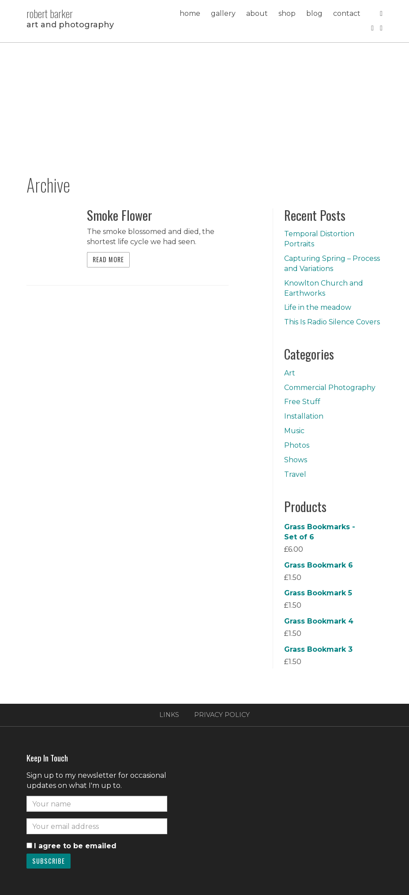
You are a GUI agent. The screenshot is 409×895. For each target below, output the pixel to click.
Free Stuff (302, 401)
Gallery (223, 13)
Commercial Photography (329, 387)
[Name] (96, 804)
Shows (295, 460)
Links (169, 715)
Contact (346, 13)
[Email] (96, 826)
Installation (303, 416)
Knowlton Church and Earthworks (323, 288)
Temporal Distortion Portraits (319, 239)
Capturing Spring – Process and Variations (332, 263)
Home (190, 13)
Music (294, 431)
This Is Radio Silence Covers (332, 322)
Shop (287, 13)
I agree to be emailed (75, 846)
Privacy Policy (222, 715)
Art (289, 373)
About (257, 13)
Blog (314, 13)
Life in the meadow (317, 307)
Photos (296, 445)
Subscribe (48, 860)
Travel (295, 474)
